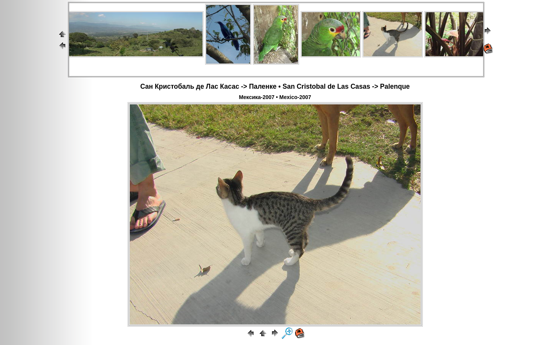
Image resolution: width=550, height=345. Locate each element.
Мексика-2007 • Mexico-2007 (275, 97)
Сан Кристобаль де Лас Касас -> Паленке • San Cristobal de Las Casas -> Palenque (275, 86)
